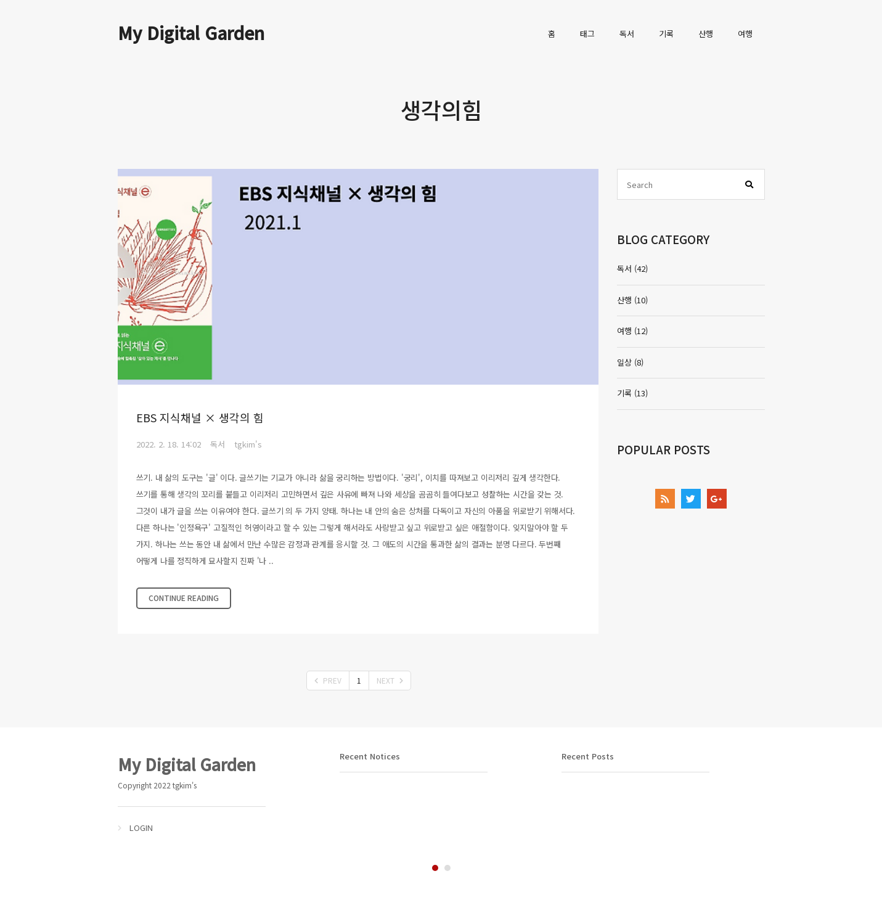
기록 (666, 33)
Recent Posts (587, 756)
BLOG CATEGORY (663, 239)
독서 (626, 33)
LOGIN (141, 827)
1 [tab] (435, 868)
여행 (745, 33)
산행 (705, 33)
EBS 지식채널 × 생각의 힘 (200, 417)
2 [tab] (447, 868)
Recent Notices (370, 756)
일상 (630, 362)
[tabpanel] (219, 793)
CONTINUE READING (184, 597)
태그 (587, 33)
